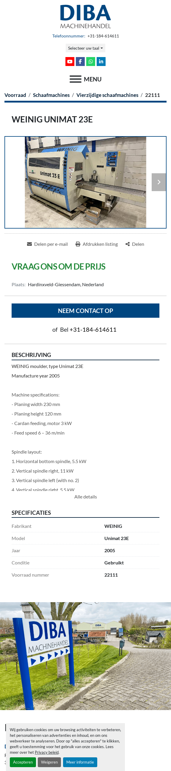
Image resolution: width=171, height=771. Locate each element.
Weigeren (49, 762)
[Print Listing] (97, 244)
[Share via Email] (47, 244)
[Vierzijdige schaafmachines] (107, 95)
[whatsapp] (90, 61)
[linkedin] (101, 61)
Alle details (85, 496)
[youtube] (69, 61)
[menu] (75, 79)
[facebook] (80, 61)
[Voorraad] (15, 95)
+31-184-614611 (103, 36)
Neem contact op (85, 310)
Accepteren (23, 762)
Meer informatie (80, 762)
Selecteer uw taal (83, 48)
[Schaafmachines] (51, 95)
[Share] (135, 244)
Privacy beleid (47, 752)
